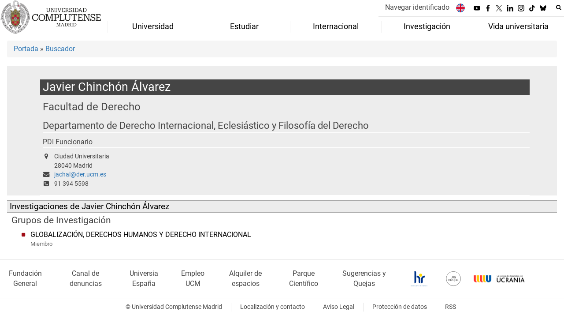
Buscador (60, 49)
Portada (26, 49)
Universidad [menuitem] (153, 26)
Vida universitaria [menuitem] (518, 26)
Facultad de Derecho (92, 106)
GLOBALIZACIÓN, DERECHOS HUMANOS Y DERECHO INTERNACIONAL (140, 234)
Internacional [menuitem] (336, 26)
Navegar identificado (417, 7)
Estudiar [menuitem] (244, 26)
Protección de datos (399, 307)
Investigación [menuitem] (427, 26)
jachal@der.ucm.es (80, 174)
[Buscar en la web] (558, 7)
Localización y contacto (272, 307)
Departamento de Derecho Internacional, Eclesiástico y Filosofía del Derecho (206, 125)
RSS (450, 307)
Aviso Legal (338, 307)
